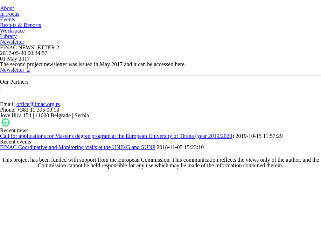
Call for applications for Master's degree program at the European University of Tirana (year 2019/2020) (117, 136)
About (7, 8)
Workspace (12, 31)
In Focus (10, 14)
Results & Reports (20, 25)
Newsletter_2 (15, 70)
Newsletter (12, 42)
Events (7, 19)
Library (8, 36)
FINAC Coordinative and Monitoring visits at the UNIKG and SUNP (77, 147)
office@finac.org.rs (38, 104)
